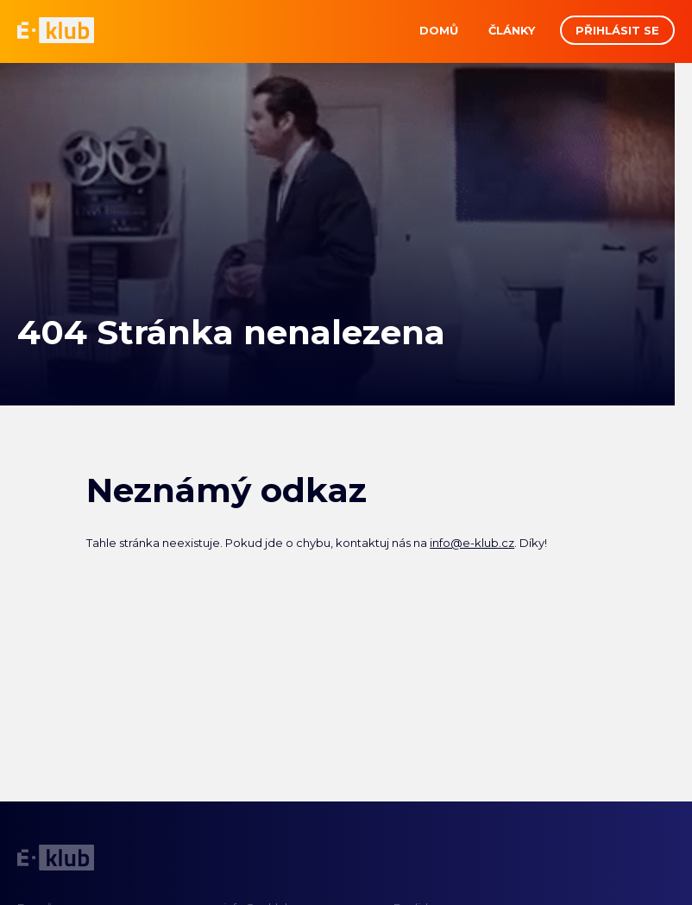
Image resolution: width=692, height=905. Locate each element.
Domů (438, 30)
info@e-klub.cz (472, 543)
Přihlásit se (617, 30)
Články (511, 30)
